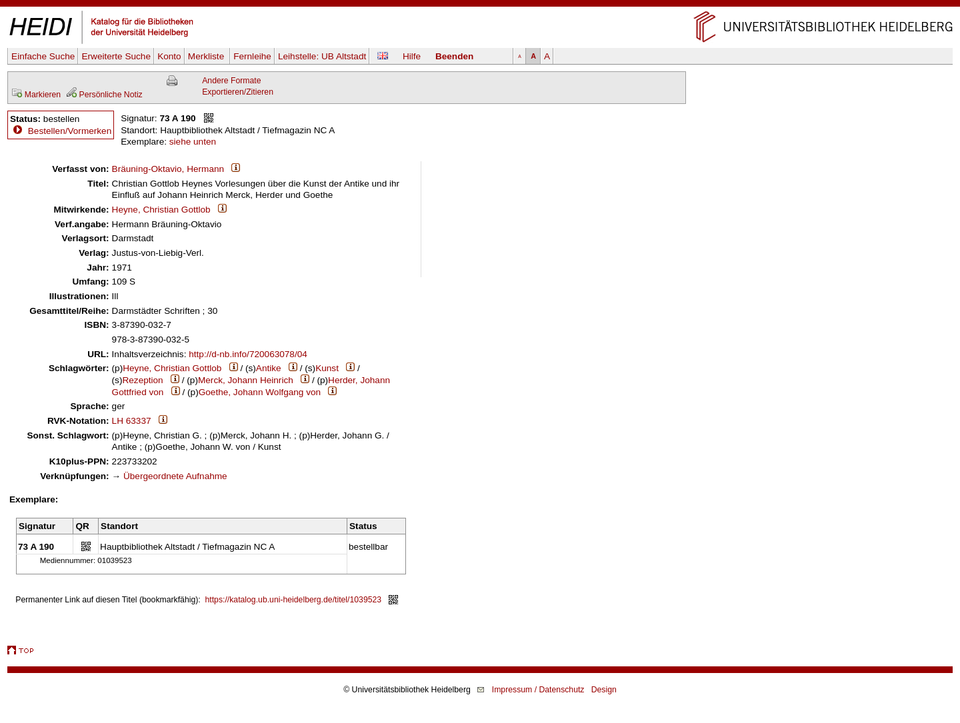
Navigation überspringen (480, 5)
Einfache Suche (43, 56)
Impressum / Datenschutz (538, 689)
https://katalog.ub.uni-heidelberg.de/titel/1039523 (293, 599)
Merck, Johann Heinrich (245, 380)
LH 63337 (131, 421)
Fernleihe (252, 56)
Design (604, 689)
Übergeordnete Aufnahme (175, 476)
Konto (169, 56)
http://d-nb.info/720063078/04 (248, 354)
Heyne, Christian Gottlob (161, 210)
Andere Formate (231, 80)
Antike (268, 368)
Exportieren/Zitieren (237, 92)
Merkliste (207, 56)
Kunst (327, 368)
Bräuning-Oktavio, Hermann (168, 169)
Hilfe (412, 56)
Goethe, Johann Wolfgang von (260, 392)
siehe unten (192, 142)
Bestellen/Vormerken (69, 131)
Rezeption (142, 380)
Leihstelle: (322, 56)
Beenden (454, 56)
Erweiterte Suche (116, 56)
